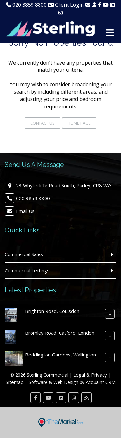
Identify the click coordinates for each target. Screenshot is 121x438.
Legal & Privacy (90, 375)
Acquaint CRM (101, 382)
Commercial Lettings (27, 270)
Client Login (66, 4)
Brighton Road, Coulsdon (52, 311)
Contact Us (42, 123)
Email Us (25, 211)
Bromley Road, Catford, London (59, 333)
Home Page (79, 123)
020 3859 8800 (26, 4)
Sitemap (15, 382)
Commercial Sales (24, 254)
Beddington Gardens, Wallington (60, 354)
